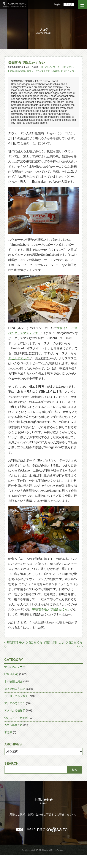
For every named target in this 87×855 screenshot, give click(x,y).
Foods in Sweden (17, 71)
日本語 (68, 4)
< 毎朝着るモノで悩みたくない (23, 644)
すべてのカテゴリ (14, 666)
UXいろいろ (46, 67)
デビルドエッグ (18, 358)
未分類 (8, 732)
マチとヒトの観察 (50, 71)
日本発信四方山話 (14, 688)
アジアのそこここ (14, 703)
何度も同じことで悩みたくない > (63, 644)
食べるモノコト (68, 71)
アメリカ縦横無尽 (14, 710)
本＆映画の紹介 (13, 681)
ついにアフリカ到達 (16, 717)
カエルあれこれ (13, 725)
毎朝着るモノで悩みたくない (51, 609)
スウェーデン (33, 71)
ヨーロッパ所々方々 (63, 67)
